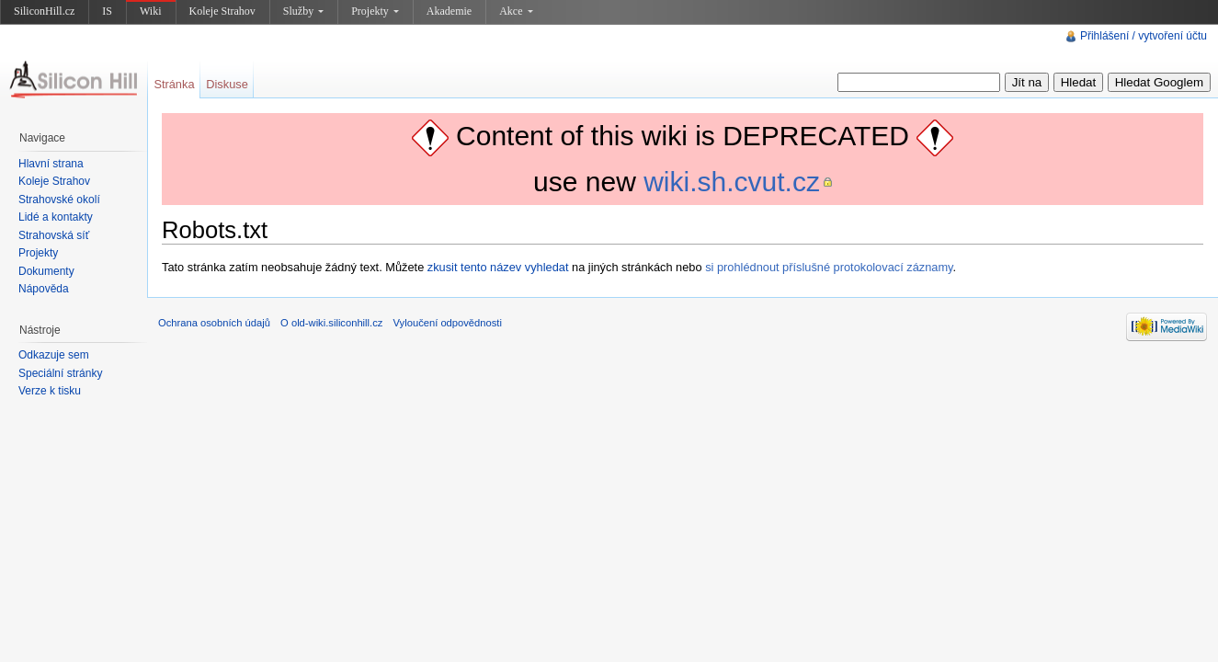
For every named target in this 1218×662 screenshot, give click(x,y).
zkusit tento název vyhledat (498, 267)
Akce (515, 11)
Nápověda (43, 288)
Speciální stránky (60, 373)
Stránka (174, 84)
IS (107, 11)
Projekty (375, 11)
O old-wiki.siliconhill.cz (331, 322)
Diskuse (227, 84)
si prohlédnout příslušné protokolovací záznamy (828, 267)
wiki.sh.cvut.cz (731, 181)
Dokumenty (46, 271)
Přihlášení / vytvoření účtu (1143, 35)
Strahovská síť (53, 235)
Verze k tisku (49, 390)
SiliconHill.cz (44, 11)
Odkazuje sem (53, 354)
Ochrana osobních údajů (214, 322)
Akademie (449, 11)
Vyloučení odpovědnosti (447, 322)
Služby (303, 11)
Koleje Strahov (222, 11)
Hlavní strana (51, 163)
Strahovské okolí (59, 199)
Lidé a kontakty (55, 217)
